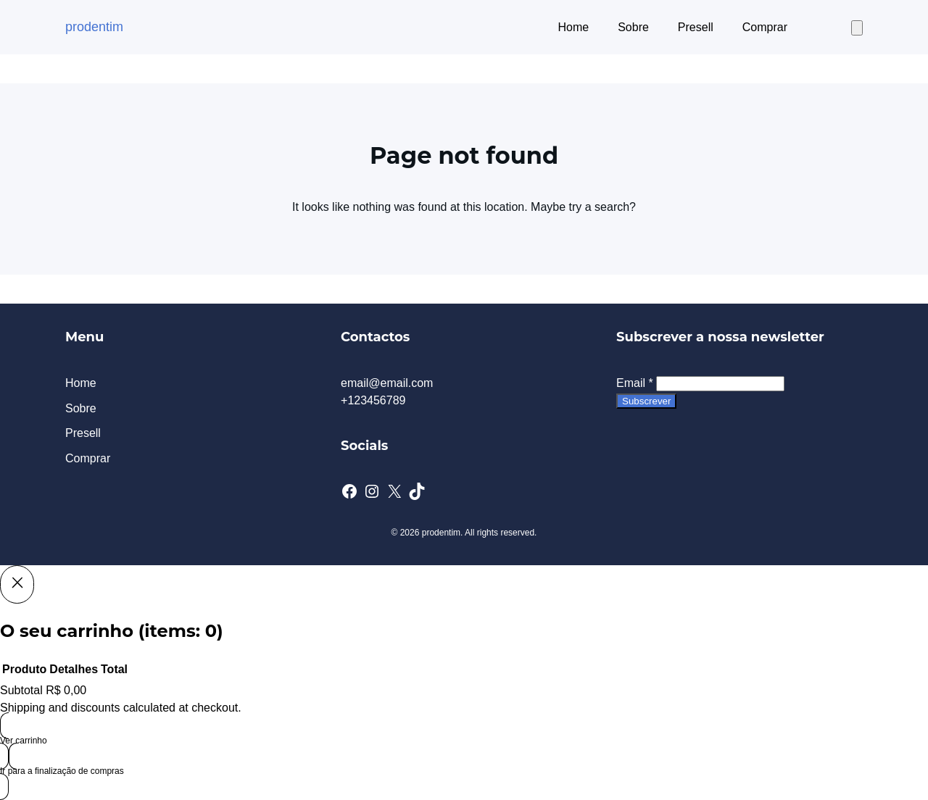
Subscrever (646, 401)
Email (634, 383)
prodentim (94, 27)
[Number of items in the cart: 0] (857, 28)
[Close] (17, 584)
